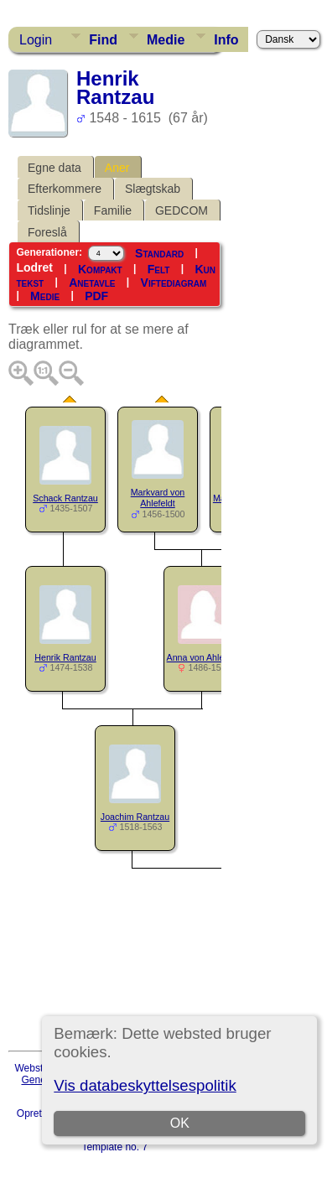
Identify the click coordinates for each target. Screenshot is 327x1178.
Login (35, 40)
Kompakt (100, 269)
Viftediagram (174, 282)
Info (226, 40)
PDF (96, 296)
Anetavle (92, 282)
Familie (113, 210)
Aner (117, 167)
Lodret (34, 267)
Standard (159, 253)
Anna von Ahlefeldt (204, 657)
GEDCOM (181, 210)
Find (103, 40)
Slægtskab (152, 188)
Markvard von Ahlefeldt (158, 497)
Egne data (54, 167)
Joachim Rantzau (135, 817)
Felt (159, 269)
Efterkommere (64, 188)
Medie (165, 40)
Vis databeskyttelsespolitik (145, 1085)
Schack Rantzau (65, 498)
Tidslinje (49, 210)
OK (179, 1123)
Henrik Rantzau (65, 657)
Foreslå (47, 232)
